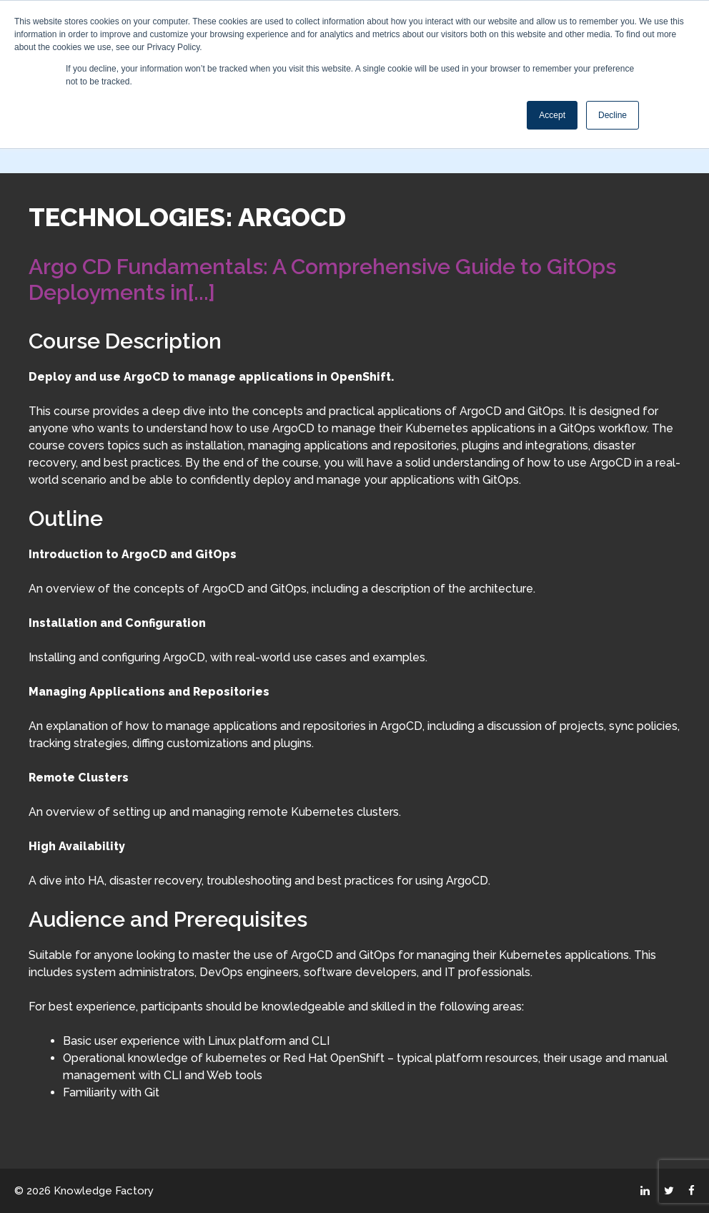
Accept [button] (552, 115)
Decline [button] (612, 115)
